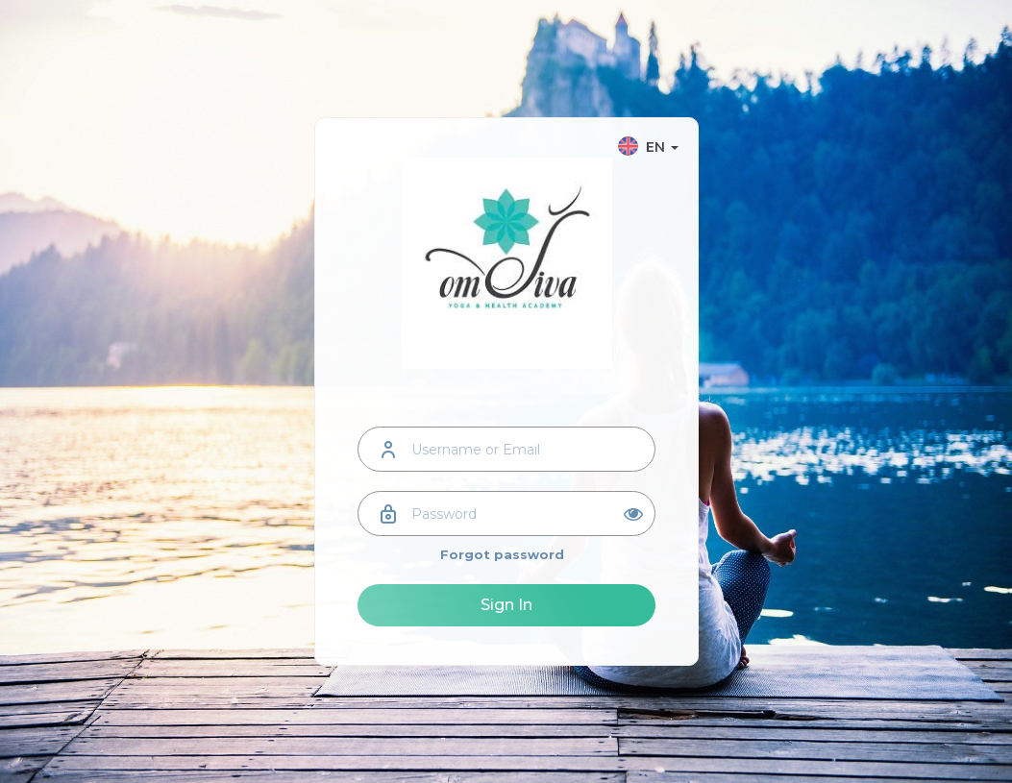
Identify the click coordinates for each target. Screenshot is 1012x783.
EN (648, 147)
